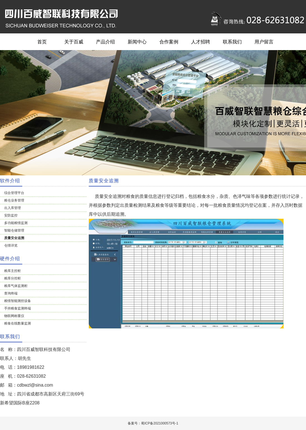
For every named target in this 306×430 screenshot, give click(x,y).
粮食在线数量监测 (17, 323)
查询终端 (11, 293)
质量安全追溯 (14, 238)
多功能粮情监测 (16, 223)
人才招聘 (200, 42)
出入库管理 (12, 208)
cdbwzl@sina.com (35, 385)
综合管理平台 (14, 193)
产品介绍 (105, 42)
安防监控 (11, 215)
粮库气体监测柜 (16, 286)
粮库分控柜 (12, 278)
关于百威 (73, 42)
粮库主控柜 (12, 271)
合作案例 (168, 42)
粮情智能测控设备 (17, 301)
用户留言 (264, 42)
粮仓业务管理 (14, 200)
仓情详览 (11, 245)
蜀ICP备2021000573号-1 (159, 423)
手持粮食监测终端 (17, 308)
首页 (42, 42)
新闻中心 (137, 42)
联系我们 (232, 42)
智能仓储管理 (14, 230)
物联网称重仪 (14, 316)
